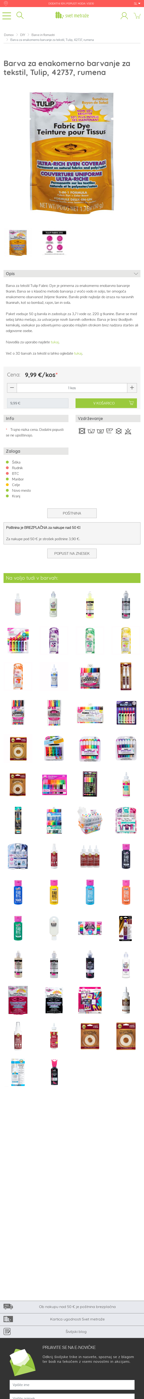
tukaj (55, 342)
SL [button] (137, 3)
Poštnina (72, 513)
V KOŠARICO (113, 403)
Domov (9, 35)
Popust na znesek (72, 553)
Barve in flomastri (43, 35)
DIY (22, 35)
